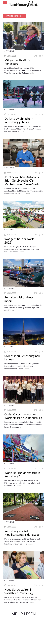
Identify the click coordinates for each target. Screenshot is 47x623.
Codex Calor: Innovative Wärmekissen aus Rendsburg (23, 416)
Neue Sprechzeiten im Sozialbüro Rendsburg (18, 591)
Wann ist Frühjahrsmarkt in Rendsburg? (22, 474)
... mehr (31, 73)
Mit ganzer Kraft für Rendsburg (17, 61)
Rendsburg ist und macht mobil (20, 299)
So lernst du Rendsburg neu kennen (22, 357)
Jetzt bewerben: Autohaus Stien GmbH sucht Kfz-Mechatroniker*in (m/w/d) (21, 180)
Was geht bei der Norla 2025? (19, 240)
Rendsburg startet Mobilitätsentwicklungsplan (22, 532)
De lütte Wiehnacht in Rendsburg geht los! (18, 120)
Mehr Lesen (23, 613)
